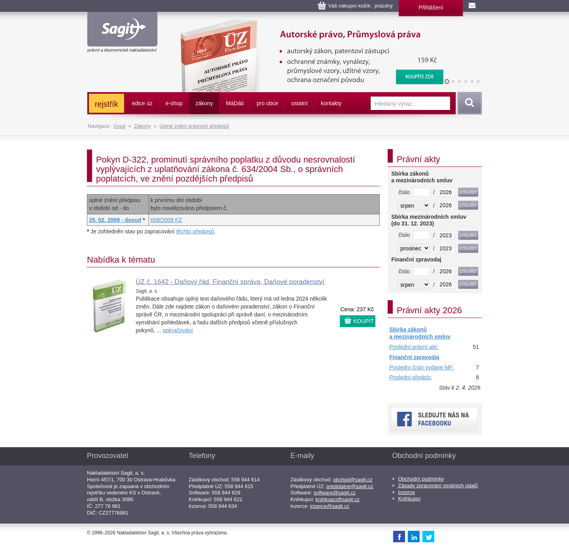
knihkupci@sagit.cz (338, 499)
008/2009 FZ (166, 220)
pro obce (267, 103)
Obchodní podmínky (421, 479)
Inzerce (406, 492)
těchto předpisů (195, 231)
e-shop (174, 103)
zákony (204, 103)
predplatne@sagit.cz (349, 486)
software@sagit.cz (335, 493)
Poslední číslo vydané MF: (421, 367)
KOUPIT (363, 321)
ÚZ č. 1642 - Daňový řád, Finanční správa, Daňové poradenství (230, 282)
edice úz (142, 103)
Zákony (142, 126)
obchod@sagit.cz (353, 480)
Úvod (119, 126)
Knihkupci (409, 499)
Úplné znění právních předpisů (194, 126)
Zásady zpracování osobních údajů (438, 485)
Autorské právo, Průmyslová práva (307, 24)
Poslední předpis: (410, 377)
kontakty (331, 103)
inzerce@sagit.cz (329, 506)
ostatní (299, 103)
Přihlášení (430, 7)
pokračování (178, 330)
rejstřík (106, 104)
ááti (234, 103)
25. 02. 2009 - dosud (115, 220)
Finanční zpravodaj (414, 357)
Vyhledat (468, 103)
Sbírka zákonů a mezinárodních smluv (419, 333)
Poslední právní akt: (413, 347)
